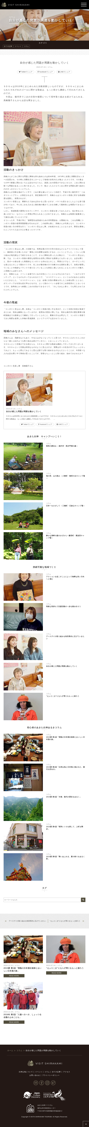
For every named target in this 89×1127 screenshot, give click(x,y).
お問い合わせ (34, 1075)
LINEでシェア (64, 72)
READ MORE (14, 976)
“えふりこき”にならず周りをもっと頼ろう (65, 921)
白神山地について (26, 1072)
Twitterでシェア (25, 72)
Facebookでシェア (45, 72)
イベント (18, 46)
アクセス (66, 1072)
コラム (12, 17)
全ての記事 (8, 46)
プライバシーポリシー (51, 1075)
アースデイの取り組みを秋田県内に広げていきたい (27, 921)
